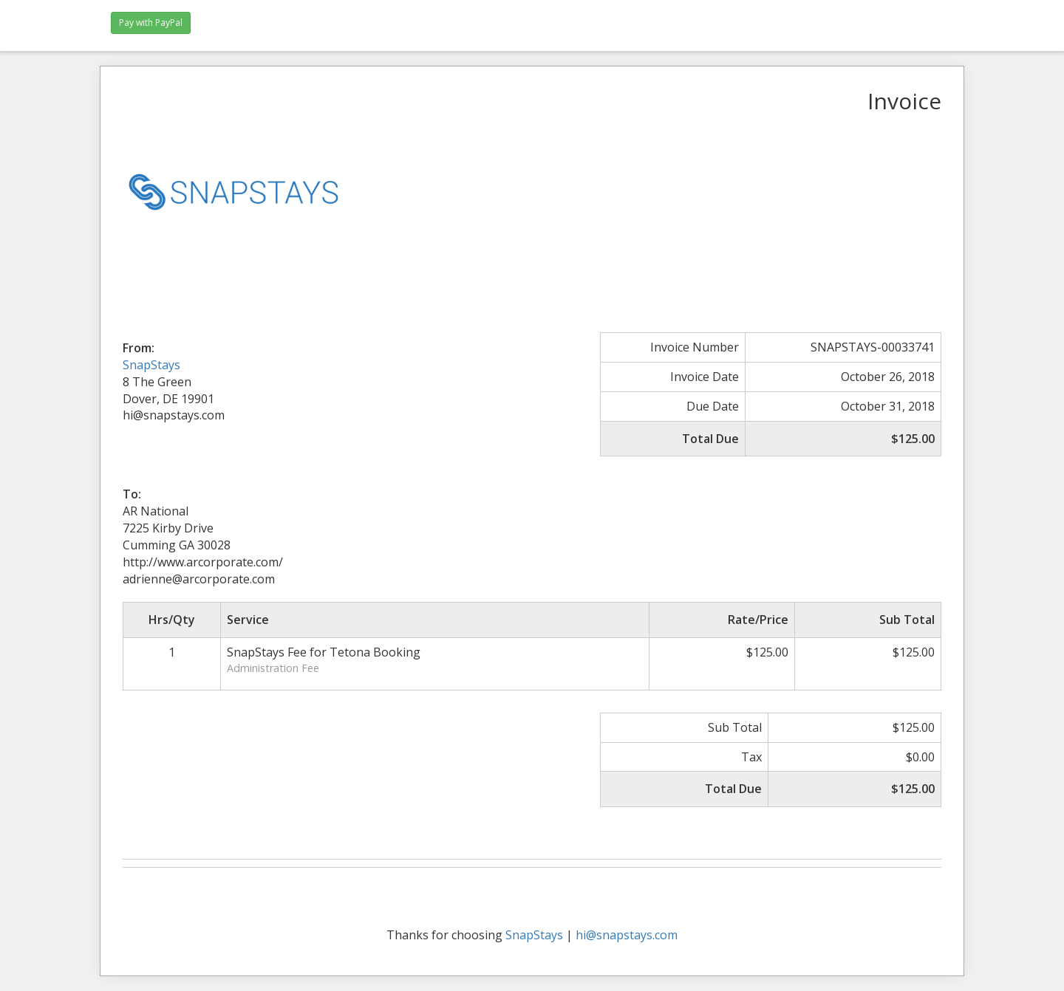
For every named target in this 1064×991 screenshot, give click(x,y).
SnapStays (151, 365)
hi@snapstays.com (627, 935)
